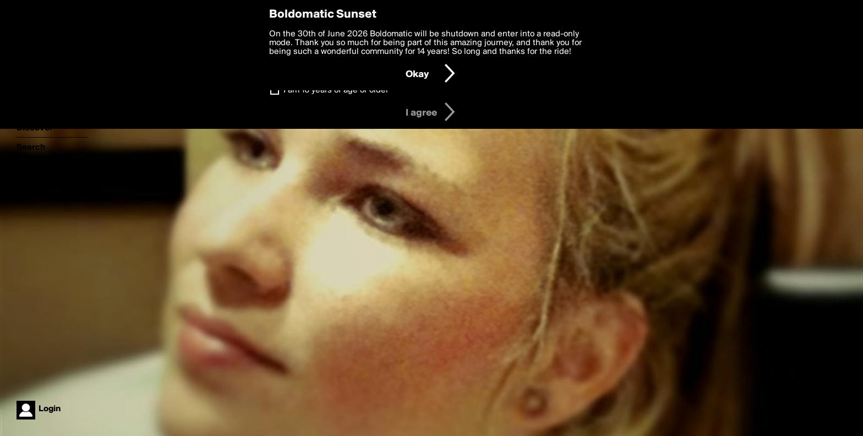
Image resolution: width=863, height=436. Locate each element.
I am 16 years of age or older (336, 90)
